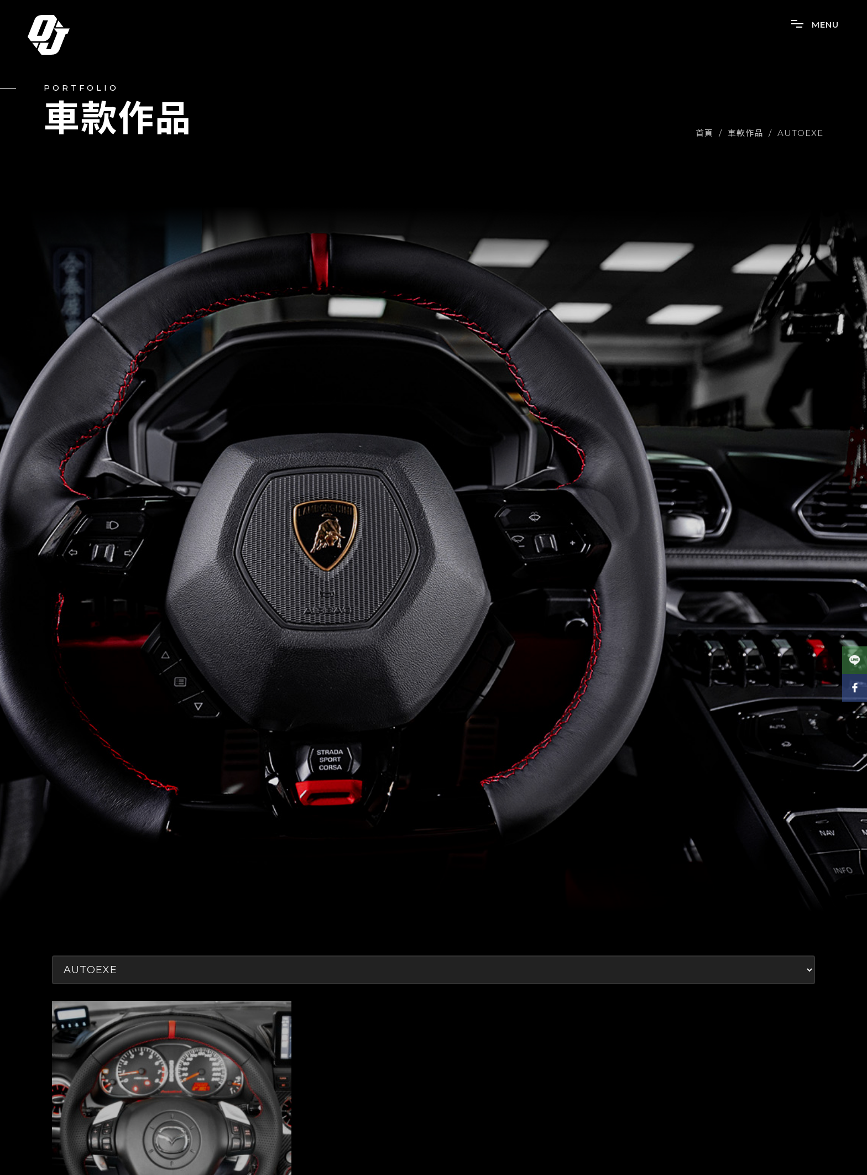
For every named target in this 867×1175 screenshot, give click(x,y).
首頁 (704, 133)
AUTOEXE (800, 133)
